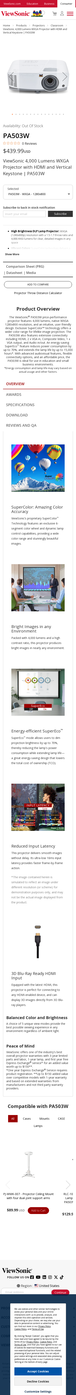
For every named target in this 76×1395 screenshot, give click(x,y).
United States (46, 1286)
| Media (30, 272)
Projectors (39, 25)
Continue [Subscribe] (60, 1292)
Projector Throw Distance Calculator (38, 293)
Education (32, 3)
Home (7, 25)
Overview (15, 383)
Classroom (57, 25)
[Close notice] (60, 1308)
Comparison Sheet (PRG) (25, 266)
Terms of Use (38, 1329)
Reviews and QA (21, 425)
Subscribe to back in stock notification (29, 207)
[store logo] (22, 13)
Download (17, 415)
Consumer (66, 3)
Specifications (20, 404)
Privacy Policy (44, 1326)
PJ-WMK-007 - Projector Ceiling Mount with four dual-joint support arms (28, 1196)
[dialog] (38, 1344)
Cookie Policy (20, 1329)
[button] (11, 76)
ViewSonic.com (12, 3)
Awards (13, 394)
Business (49, 3)
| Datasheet (13, 272)
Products (21, 25)
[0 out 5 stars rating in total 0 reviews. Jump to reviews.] (20, 143)
